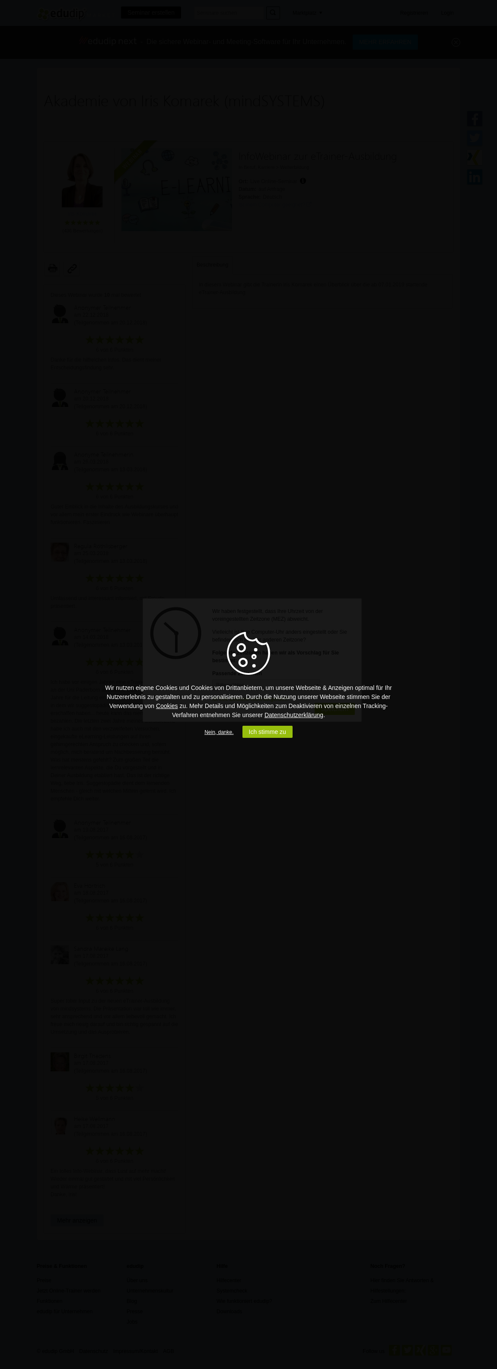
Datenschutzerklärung (293, 714)
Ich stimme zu (267, 731)
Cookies (167, 705)
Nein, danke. (218, 732)
